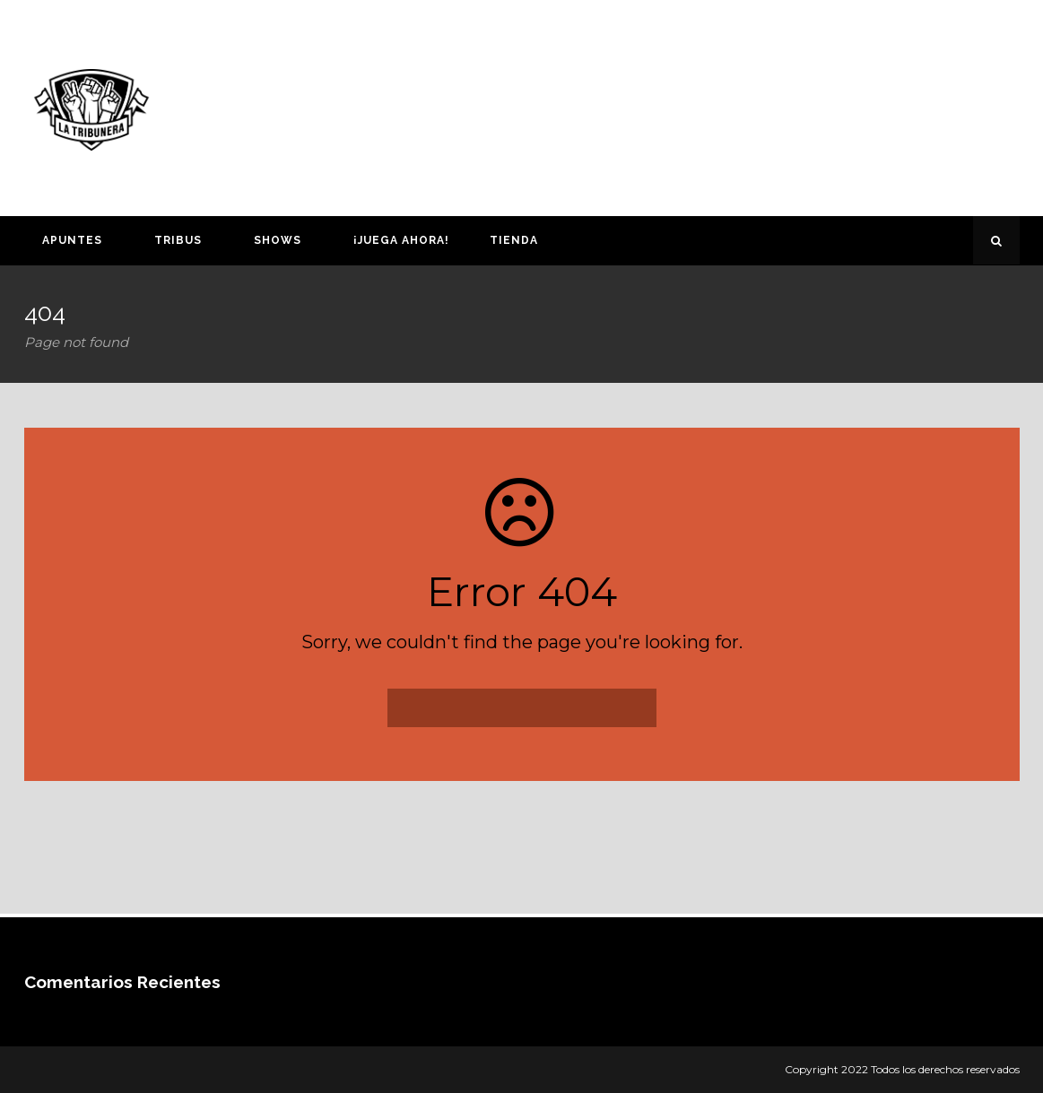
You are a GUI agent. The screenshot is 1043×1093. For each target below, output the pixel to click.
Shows (277, 240)
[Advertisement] (696, 105)
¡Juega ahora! (401, 240)
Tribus (178, 240)
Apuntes (72, 240)
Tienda (514, 240)
